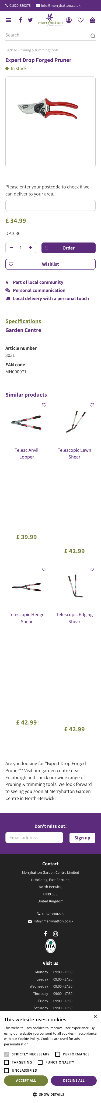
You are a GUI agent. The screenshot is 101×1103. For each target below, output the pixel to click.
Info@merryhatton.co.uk (61, 5)
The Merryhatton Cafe (50, 948)
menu (8, 20)
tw (30, 20)
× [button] (95, 1017)
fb (20, 20)
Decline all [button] (74, 1080)
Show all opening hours (50, 851)
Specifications (23, 321)
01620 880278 (20, 5)
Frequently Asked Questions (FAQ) (50, 962)
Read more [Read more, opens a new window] (39, 1044)
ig (55, 759)
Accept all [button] (26, 1080)
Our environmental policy (50, 969)
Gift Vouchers (50, 955)
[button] (50, 1094)
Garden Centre (23, 330)
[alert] (50, 1057)
